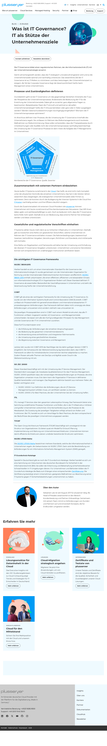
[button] (103, 5)
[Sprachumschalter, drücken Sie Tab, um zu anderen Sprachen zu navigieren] (99, 5)
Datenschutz (13, 728)
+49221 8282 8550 (38, 3)
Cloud (53, 191)
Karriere (92, 5)
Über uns (81, 696)
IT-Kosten (18, 202)
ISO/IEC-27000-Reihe (26, 444)
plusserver (70, 207)
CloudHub (81, 714)
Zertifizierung (77, 471)
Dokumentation (83, 710)
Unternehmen (82, 5)
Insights (73, 5)
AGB (31, 728)
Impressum (24, 728)
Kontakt (4, 728)
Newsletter (81, 719)
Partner (80, 705)
